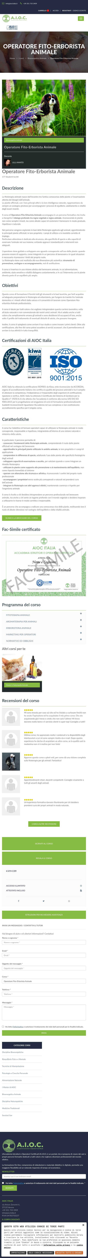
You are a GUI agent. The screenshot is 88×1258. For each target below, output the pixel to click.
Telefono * (6, 989)
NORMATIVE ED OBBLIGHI (19, 641)
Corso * (5, 976)
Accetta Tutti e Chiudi (69, 1252)
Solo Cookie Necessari (41, 1252)
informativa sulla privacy (57, 1245)
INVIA (44, 1033)
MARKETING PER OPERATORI (21, 634)
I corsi (21, 58)
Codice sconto (79, 10)
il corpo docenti (11, 1219)
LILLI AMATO (18, 162)
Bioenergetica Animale (37, 58)
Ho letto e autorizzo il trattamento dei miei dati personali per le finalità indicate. (43, 1027)
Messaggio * (7, 1002)
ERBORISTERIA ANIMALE (18, 628)
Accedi (56, 10)
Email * (5, 951)
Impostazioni (18, 1252)
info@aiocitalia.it (9, 1213)
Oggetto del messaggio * (12, 964)
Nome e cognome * (10, 938)
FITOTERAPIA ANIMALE (18, 615)
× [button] (83, 1225)
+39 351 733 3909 (10, 1210)
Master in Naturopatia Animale (17, 685)
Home (12, 58)
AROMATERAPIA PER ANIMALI (21, 621)
